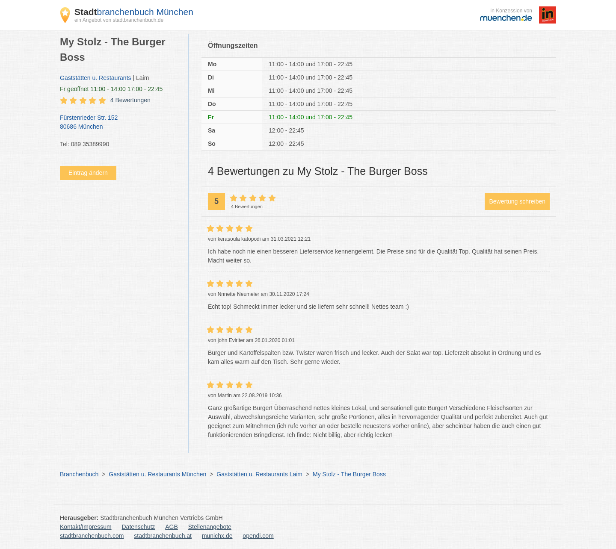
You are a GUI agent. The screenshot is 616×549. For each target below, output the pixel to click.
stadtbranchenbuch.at (163, 535)
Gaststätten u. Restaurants (95, 77)
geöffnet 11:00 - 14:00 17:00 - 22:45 (111, 89)
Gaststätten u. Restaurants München (157, 474)
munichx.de (217, 535)
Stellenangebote (209, 526)
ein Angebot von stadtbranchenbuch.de (118, 20)
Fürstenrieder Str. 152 (120, 122)
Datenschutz (138, 526)
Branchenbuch (79, 474)
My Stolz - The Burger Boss (349, 474)
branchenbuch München (133, 12)
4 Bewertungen (130, 100)
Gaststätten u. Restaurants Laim (259, 474)
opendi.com (258, 535)
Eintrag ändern (88, 172)
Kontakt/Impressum (86, 526)
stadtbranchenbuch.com (92, 535)
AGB (171, 526)
